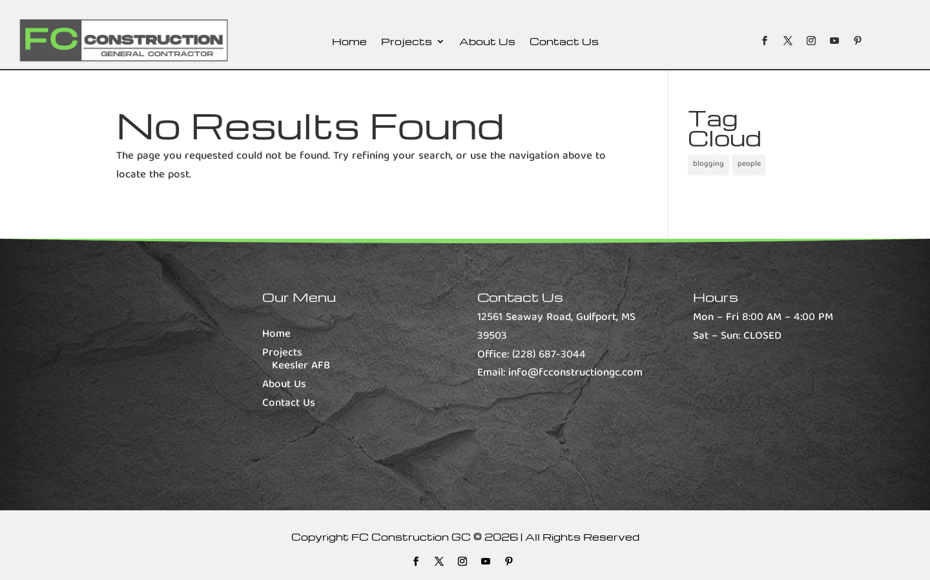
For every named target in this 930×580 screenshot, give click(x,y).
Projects (406, 42)
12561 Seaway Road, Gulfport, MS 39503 (556, 327)
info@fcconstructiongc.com (575, 373)
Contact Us (564, 42)
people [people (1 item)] (749, 164)
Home (349, 42)
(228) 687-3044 (549, 355)
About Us (487, 42)
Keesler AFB (301, 366)
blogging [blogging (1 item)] (708, 164)
